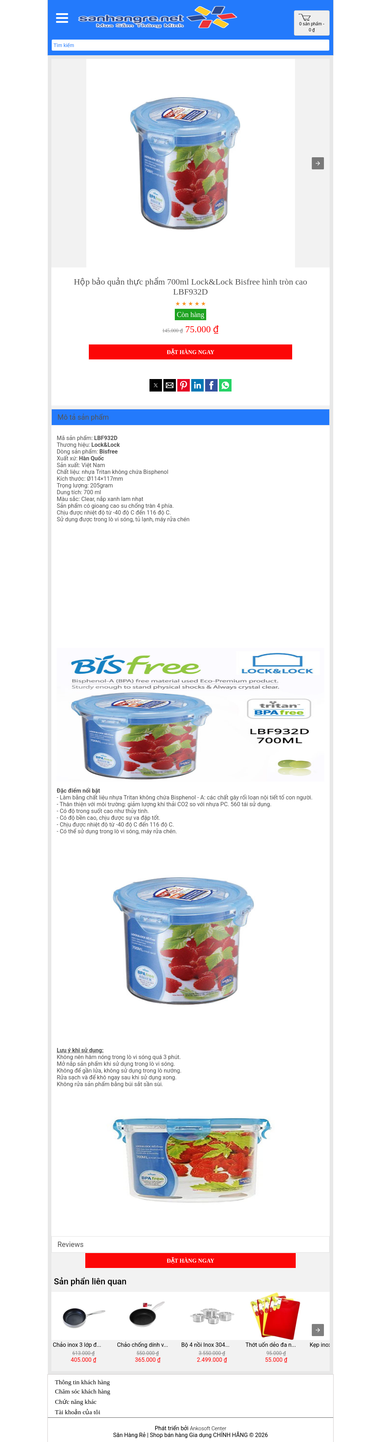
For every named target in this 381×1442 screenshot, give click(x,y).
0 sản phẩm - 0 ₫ (311, 23)
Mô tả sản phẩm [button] (83, 417)
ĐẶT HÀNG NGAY (190, 352)
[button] (62, 18)
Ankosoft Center (208, 1429)
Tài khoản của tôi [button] (77, 1412)
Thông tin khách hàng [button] (82, 1382)
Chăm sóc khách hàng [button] (82, 1391)
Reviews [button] (70, 1244)
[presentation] (318, 1330)
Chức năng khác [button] (76, 1401)
